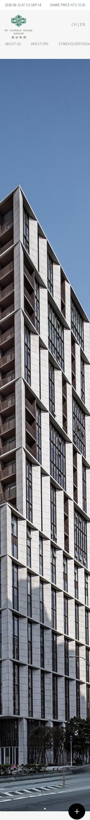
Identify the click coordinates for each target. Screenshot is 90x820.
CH (74, 24)
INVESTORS (39, 43)
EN (82, 24)
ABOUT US (13, 43)
